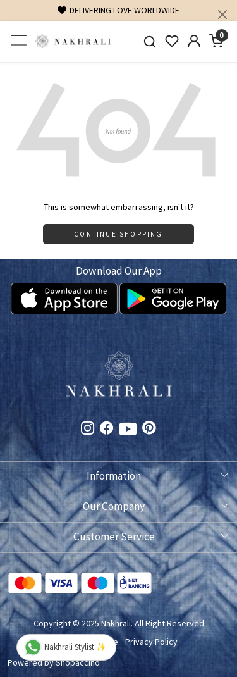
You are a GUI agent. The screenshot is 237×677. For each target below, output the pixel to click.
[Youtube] (128, 431)
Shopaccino (78, 662)
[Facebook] (106, 429)
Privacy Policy (151, 641)
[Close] (222, 14)
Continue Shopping (118, 234)
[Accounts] (194, 41)
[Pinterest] (149, 429)
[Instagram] (87, 429)
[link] (150, 41)
